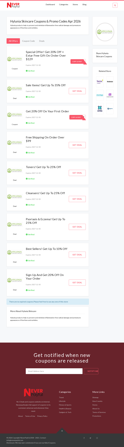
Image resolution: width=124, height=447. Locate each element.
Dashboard (50, 4)
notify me (93, 371)
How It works (97, 401)
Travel (61, 397)
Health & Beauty (65, 409)
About (20, 416)
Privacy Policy (42, 416)
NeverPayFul (25, 438)
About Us (96, 409)
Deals (41, 41)
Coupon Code (28, 41)
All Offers (13, 41)
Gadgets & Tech (65, 412)
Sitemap (95, 397)
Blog (84, 4)
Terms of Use (30, 416)
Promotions (96, 416)
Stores (75, 4)
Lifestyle (62, 401)
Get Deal (77, 91)
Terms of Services (99, 412)
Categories (63, 4)
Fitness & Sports (65, 405)
